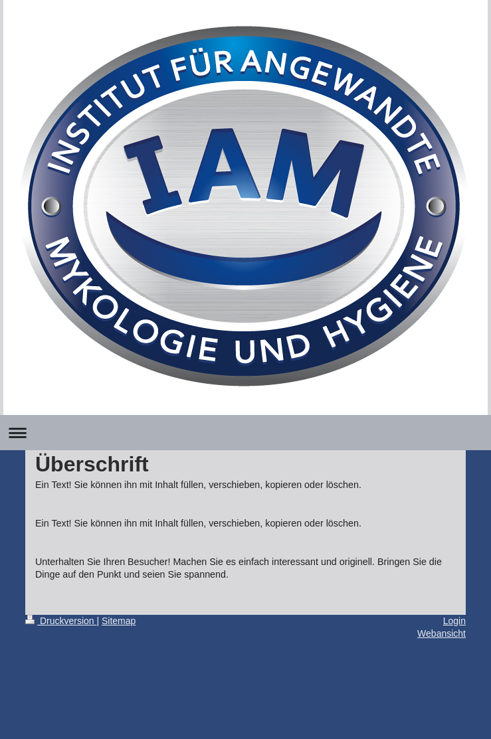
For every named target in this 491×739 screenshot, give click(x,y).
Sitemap (119, 621)
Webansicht (441, 633)
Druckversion (60, 621)
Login (454, 621)
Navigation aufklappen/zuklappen (245, 432)
